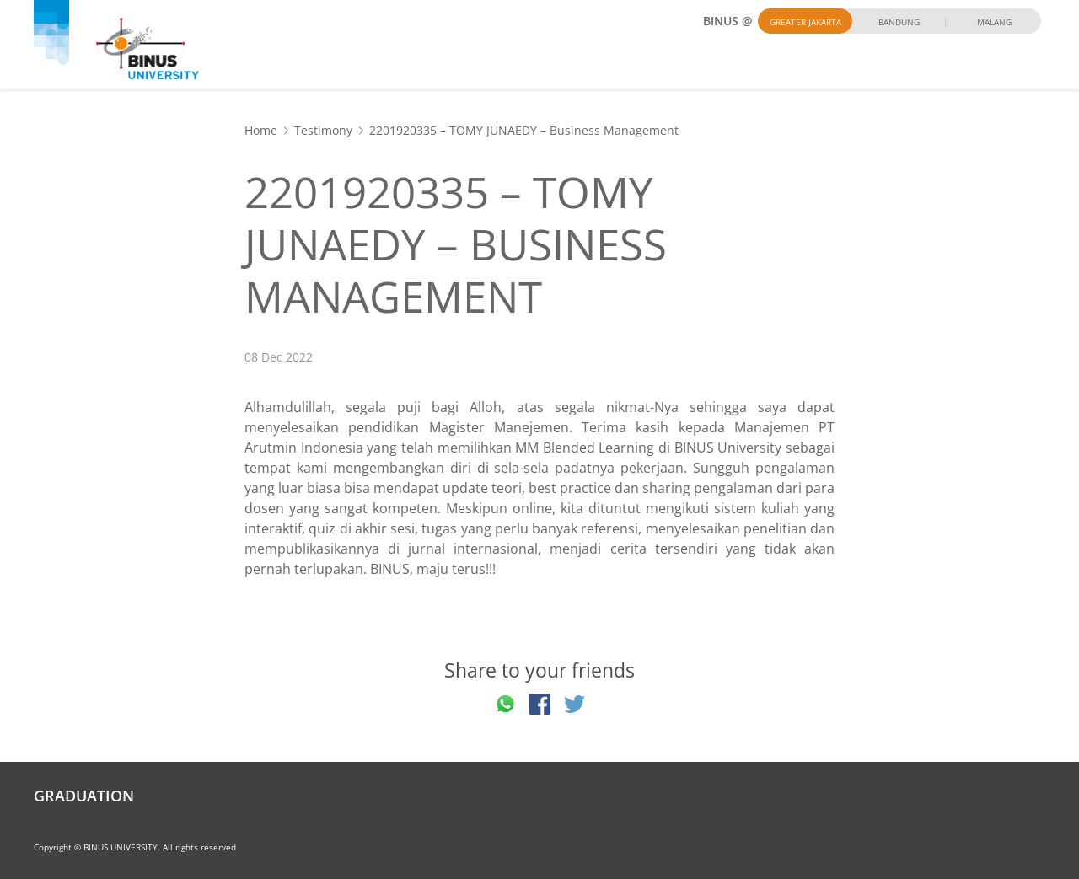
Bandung (899, 22)
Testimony (323, 130)
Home (260, 130)
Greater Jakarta (805, 22)
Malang (994, 22)
